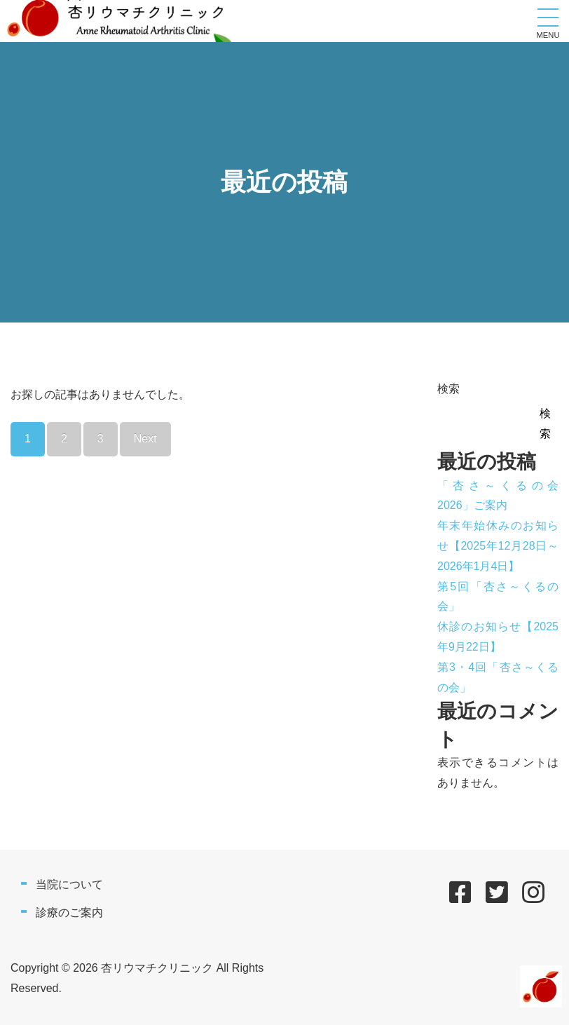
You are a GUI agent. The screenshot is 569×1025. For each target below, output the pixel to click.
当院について (69, 884)
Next (145, 438)
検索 (448, 389)
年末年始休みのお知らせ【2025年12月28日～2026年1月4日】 (497, 546)
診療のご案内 (69, 912)
